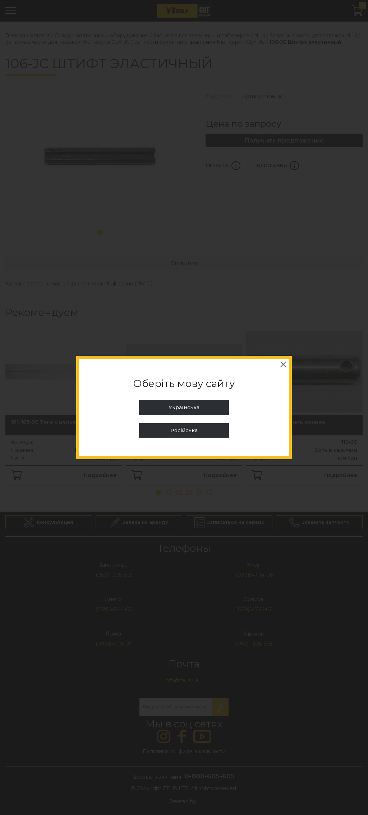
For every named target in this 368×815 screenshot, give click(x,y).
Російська (184, 430)
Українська (184, 407)
